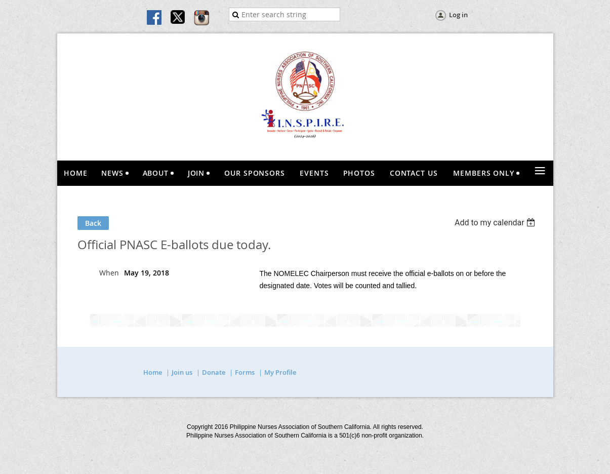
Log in (458, 14)
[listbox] (496, 222)
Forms (245, 372)
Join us (182, 372)
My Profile (280, 372)
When (109, 273)
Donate (213, 372)
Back (93, 223)
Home (152, 372)
